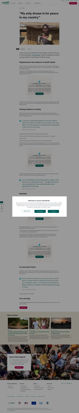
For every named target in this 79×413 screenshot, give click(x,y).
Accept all (53, 211)
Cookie (56, 204)
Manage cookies (27, 211)
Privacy (52, 204)
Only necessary (40, 211)
